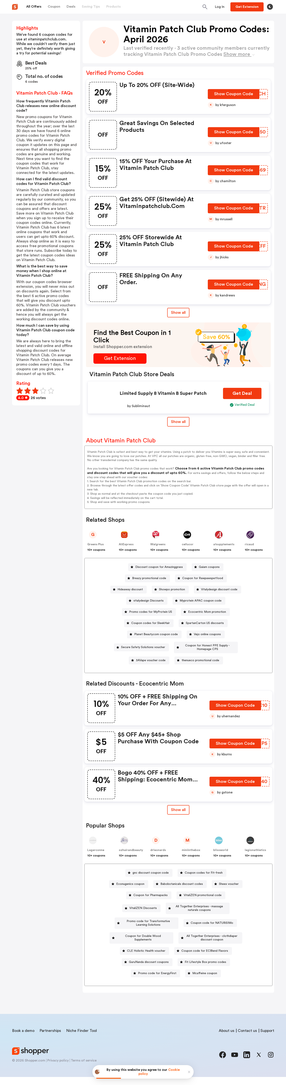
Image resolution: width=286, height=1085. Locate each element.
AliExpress (126, 544)
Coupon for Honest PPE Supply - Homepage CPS (154, 656)
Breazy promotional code (149, 578)
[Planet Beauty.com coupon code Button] (154, 634)
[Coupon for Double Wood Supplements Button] (205, 936)
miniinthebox (191, 857)
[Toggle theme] (270, 7)
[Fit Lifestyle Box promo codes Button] (204, 970)
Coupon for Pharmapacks (150, 902)
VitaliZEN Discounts (134, 914)
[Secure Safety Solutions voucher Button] (175, 646)
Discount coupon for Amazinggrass (159, 567)
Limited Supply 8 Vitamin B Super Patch (163, 393)
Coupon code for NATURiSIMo (142, 936)
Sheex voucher (229, 891)
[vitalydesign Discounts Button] (146, 601)
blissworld (220, 857)
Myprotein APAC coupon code (201, 600)
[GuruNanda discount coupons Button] (147, 970)
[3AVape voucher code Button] (217, 657)
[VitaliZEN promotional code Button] (201, 903)
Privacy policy (58, 1068)
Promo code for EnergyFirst (157, 981)
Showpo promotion (172, 589)
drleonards (158, 857)
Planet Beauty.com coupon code (156, 634)
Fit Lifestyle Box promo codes (205, 970)
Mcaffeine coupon (204, 981)
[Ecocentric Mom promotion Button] (205, 612)
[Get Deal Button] (242, 393)
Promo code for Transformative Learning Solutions (177, 925)
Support (267, 1039)
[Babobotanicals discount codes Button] (180, 892)
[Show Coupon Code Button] (233, 95)
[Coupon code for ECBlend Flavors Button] (203, 959)
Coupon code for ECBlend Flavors (204, 958)
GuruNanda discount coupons (149, 970)
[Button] (220, 7)
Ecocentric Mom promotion (207, 611)
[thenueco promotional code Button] (176, 668)
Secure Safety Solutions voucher (178, 645)
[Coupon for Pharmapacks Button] (148, 903)
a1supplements (223, 544)
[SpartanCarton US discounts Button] (203, 623)
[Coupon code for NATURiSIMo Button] (141, 936)
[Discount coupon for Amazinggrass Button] (157, 567)
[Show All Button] (178, 817)
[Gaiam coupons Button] (207, 567)
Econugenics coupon (130, 891)
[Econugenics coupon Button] (128, 892)
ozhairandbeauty (131, 857)
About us (226, 1039)
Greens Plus (95, 544)
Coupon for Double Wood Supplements (207, 936)
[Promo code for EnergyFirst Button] (155, 981)
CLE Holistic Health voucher (146, 958)
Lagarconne (95, 857)
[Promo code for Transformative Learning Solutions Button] (176, 925)
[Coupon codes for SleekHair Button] (149, 623)
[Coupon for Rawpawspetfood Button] (201, 578)
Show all (178, 817)
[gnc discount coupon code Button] (148, 880)
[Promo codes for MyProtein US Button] (149, 612)
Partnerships (50, 1039)
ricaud (249, 544)
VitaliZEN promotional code (203, 902)
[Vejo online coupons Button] (206, 634)
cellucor (187, 544)
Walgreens (158, 544)
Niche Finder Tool (81, 1039)
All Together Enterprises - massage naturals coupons (199, 914)
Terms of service (84, 1068)
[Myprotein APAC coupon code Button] (198, 601)
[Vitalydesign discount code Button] (217, 589)
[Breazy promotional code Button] (147, 578)
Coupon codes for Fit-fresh (204, 880)
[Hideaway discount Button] (128, 589)
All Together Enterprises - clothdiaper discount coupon (177, 947)
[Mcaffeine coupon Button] (203, 981)
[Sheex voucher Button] (227, 892)
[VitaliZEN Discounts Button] (132, 914)
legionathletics (255, 857)
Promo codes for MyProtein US (150, 611)
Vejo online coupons (207, 634)
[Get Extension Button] (119, 358)
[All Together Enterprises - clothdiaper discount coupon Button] (176, 948)
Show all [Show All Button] (178, 312)
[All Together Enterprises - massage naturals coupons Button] (198, 914)
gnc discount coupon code (151, 880)
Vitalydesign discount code (219, 589)
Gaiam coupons (209, 567)
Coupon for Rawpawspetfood (202, 578)
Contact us (247, 1039)
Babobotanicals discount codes (181, 891)
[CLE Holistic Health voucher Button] (144, 959)
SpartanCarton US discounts (205, 623)
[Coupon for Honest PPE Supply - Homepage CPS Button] (153, 657)
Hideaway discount (130, 589)
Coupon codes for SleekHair (150, 623)
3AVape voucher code (219, 656)
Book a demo (23, 1039)
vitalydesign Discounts (148, 600)
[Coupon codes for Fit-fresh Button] (202, 880)
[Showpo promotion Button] (170, 589)
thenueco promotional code (177, 667)
